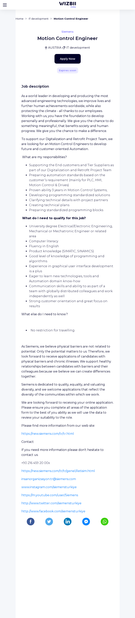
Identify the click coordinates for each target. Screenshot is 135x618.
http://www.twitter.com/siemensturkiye (51, 574)
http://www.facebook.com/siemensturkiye (53, 582)
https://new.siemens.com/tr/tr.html (47, 504)
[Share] (105, 86)
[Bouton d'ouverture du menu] (5, 4)
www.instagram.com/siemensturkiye (49, 557)
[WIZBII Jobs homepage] (67, 5)
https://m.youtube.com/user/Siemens (49, 565)
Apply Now (61, 137)
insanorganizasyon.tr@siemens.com (48, 549)
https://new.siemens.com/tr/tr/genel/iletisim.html (58, 541)
